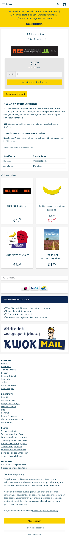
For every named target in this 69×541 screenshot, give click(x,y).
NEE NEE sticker (53, 138)
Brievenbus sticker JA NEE (12, 477)
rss (35, 530)
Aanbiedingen (7, 388)
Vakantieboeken (8, 385)
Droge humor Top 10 (10, 486)
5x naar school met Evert (12, 434)
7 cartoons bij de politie (11, 446)
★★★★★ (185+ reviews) (47, 11)
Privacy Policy (7, 422)
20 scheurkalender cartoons (14, 437)
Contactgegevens (9, 498)
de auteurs (26, 311)
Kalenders (6, 366)
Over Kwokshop (8, 406)
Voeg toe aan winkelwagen (34, 82)
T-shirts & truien (8, 369)
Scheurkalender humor (11, 470)
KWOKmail (16, 511)
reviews (27, 314)
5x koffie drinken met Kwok (13, 449)
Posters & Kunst (8, 376)
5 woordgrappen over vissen (14, 440)
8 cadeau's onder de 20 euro (14, 467)
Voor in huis (6, 379)
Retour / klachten (9, 416)
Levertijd (5, 397)
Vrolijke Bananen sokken (12, 489)
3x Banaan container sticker (52, 208)
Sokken (4, 373)
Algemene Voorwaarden (12, 419)
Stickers (4, 382)
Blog (3, 409)
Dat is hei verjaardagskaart (52, 256)
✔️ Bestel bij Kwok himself (21, 11)
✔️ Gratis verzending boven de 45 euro (34, 18)
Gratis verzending (14, 317)
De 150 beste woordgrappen (14, 443)
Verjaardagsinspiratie (11, 483)
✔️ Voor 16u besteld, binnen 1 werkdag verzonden (33, 14)
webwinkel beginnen (46, 530)
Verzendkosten (8, 400)
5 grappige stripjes (9, 431)
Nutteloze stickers (17, 255)
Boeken (4, 363)
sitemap (29, 530)
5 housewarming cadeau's (13, 474)
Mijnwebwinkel (34, 535)
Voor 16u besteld (14, 308)
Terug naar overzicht (15, 94)
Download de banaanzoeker (14, 452)
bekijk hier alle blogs (13, 456)
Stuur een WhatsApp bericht (14, 501)
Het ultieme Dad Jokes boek (13, 464)
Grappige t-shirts (9, 480)
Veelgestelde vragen (10, 403)
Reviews (5, 412)
